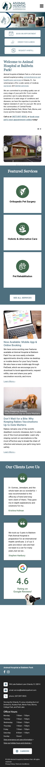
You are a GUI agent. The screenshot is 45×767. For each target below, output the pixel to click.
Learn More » (9, 381)
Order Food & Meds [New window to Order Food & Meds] (22, 42)
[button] (38, 129)
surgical (7, 86)
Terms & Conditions (22, 764)
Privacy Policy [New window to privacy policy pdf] (10, 764)
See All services (22, 298)
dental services (22, 86)
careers (22, 751)
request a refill (22, 50)
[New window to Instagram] (9, 672)
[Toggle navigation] (41, 6)
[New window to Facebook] (5, 672)
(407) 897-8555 (19, 116)
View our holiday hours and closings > (18, 743)
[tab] (16, 165)
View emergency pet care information (18, 740)
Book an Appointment (22, 34)
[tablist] (22, 165)
